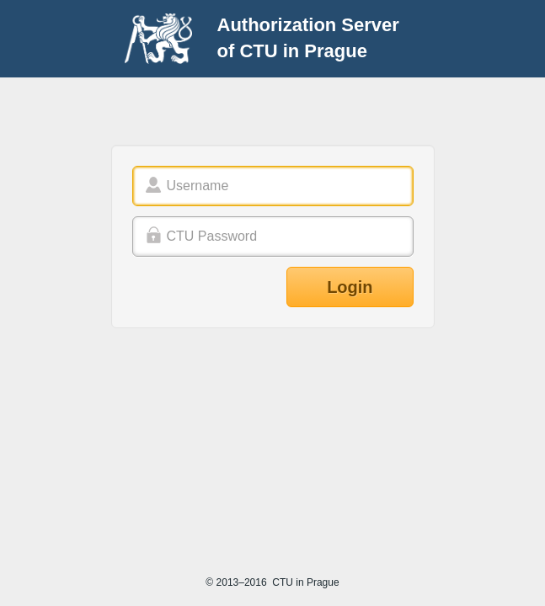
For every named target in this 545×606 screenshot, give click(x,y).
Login (349, 287)
